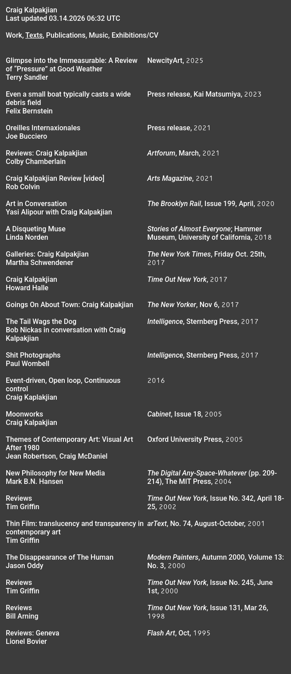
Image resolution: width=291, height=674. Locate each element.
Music (98, 35)
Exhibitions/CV (134, 35)
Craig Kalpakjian (31, 10)
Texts (34, 35)
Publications (66, 35)
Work (14, 35)
